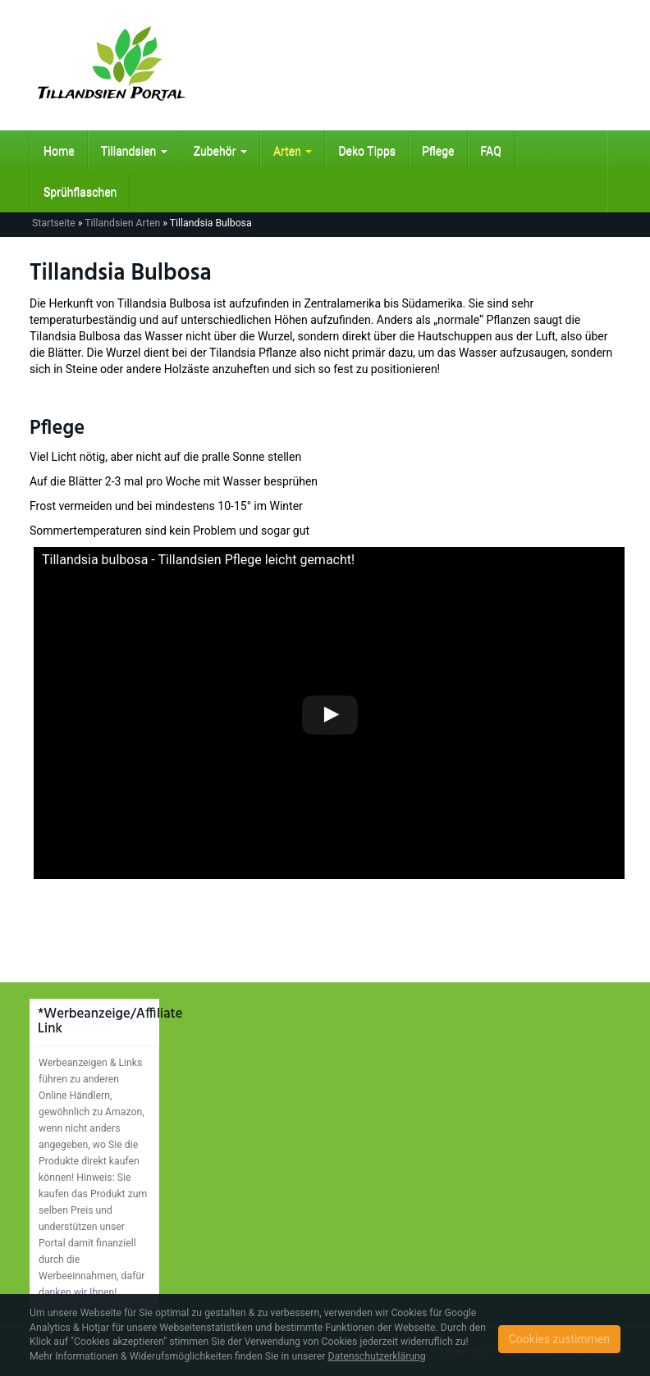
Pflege (438, 150)
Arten (292, 150)
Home (59, 150)
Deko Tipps (367, 150)
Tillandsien (134, 150)
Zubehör (220, 150)
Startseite (54, 223)
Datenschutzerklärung (376, 1356)
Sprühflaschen (80, 191)
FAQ (491, 150)
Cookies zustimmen (559, 1339)
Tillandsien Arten (122, 223)
